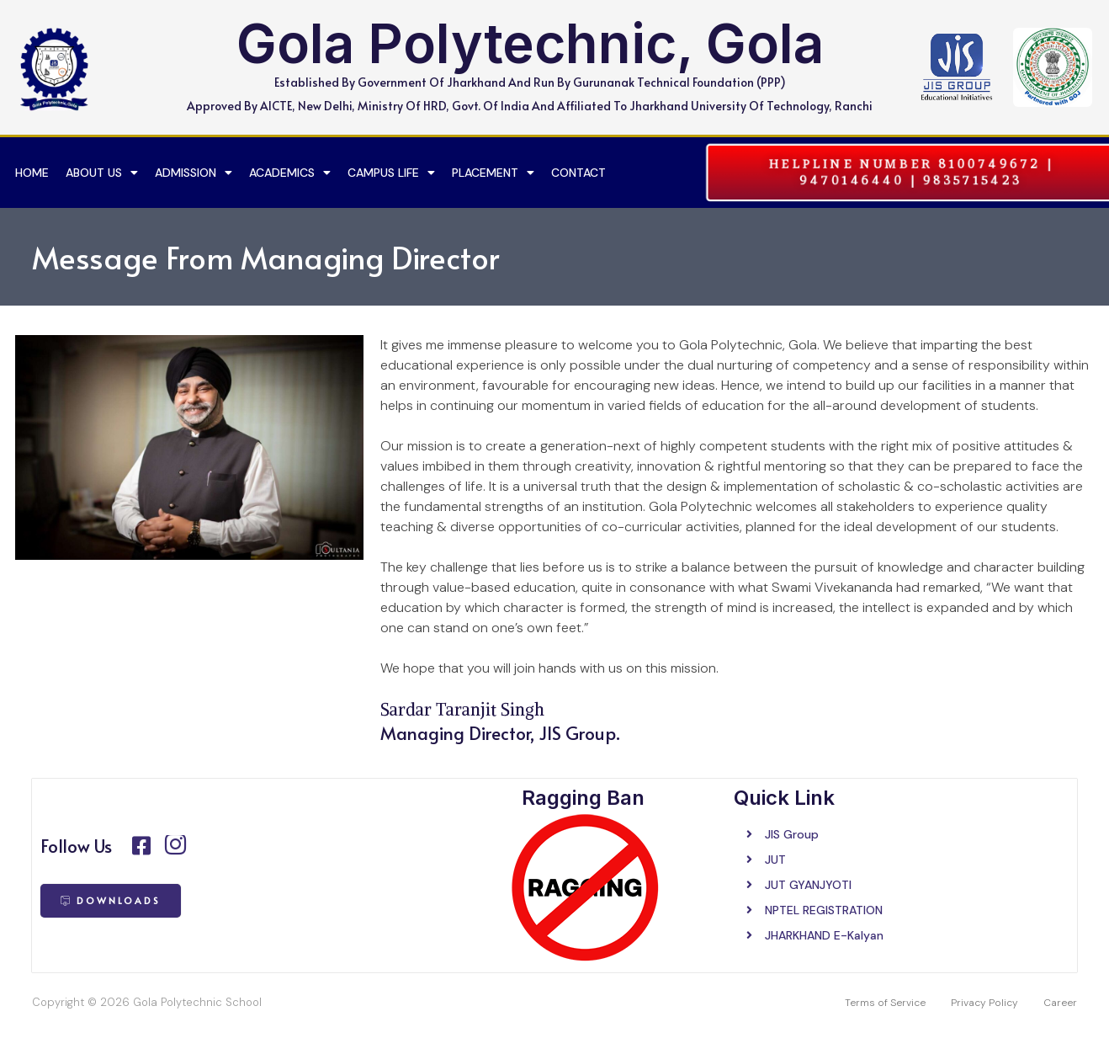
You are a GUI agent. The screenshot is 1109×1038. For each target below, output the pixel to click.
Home (32, 172)
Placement (493, 172)
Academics (290, 172)
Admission (193, 172)
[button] (910, 172)
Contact (578, 172)
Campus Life (391, 172)
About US (102, 172)
